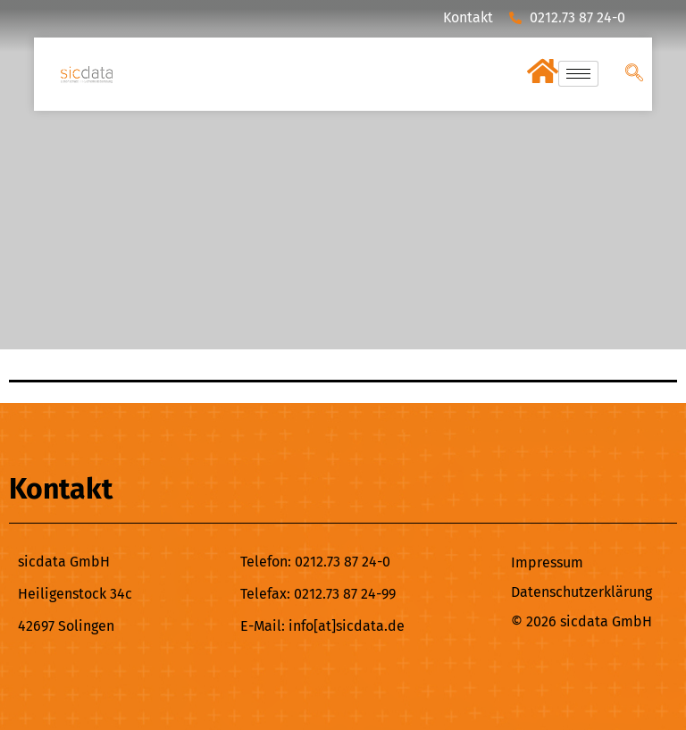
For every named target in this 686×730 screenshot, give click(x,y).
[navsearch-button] (634, 74)
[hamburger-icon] (578, 74)
